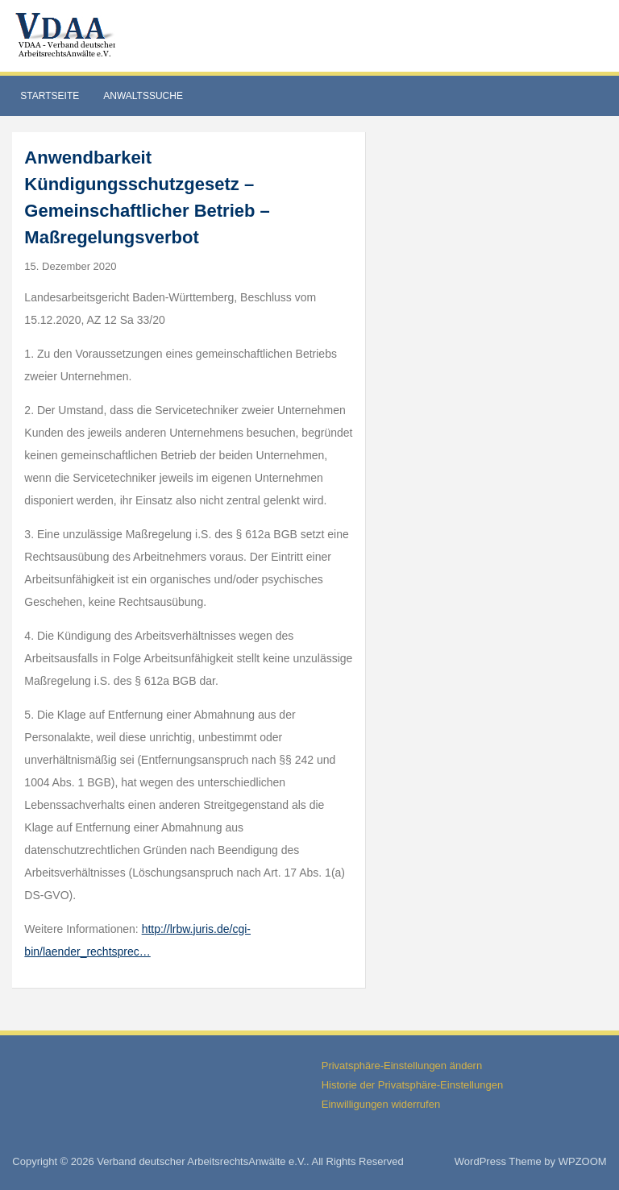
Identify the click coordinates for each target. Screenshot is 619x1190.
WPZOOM (583, 1161)
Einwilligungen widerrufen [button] (381, 1104)
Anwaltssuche (143, 96)
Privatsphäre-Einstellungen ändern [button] (402, 1065)
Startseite (49, 96)
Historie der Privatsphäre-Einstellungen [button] (412, 1085)
